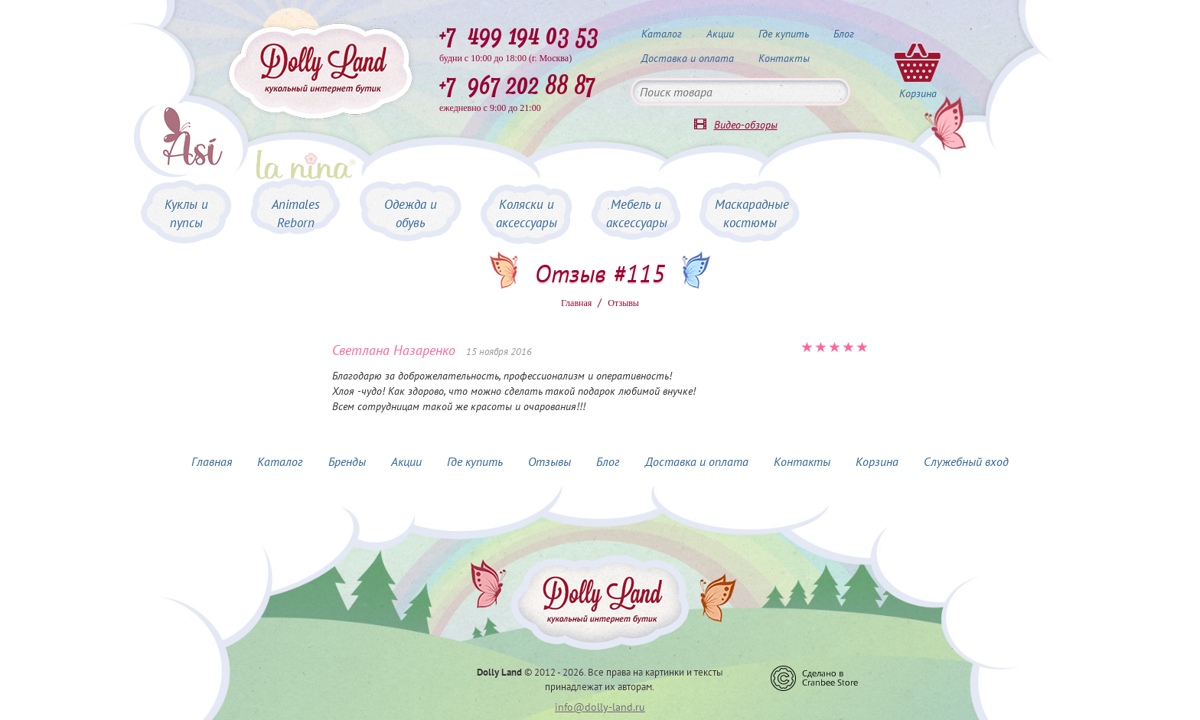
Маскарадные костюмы (752, 213)
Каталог (661, 34)
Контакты (784, 58)
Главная (576, 303)
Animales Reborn (296, 213)
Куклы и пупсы (186, 213)
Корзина (877, 461)
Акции (720, 34)
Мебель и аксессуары (636, 213)
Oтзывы (623, 303)
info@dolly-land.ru (600, 707)
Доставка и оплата (687, 58)
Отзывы (549, 461)
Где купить (783, 34)
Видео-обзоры (746, 125)
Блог (843, 34)
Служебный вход (966, 461)
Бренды (347, 461)
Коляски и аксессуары (526, 213)
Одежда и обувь (410, 213)
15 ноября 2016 (499, 351)
